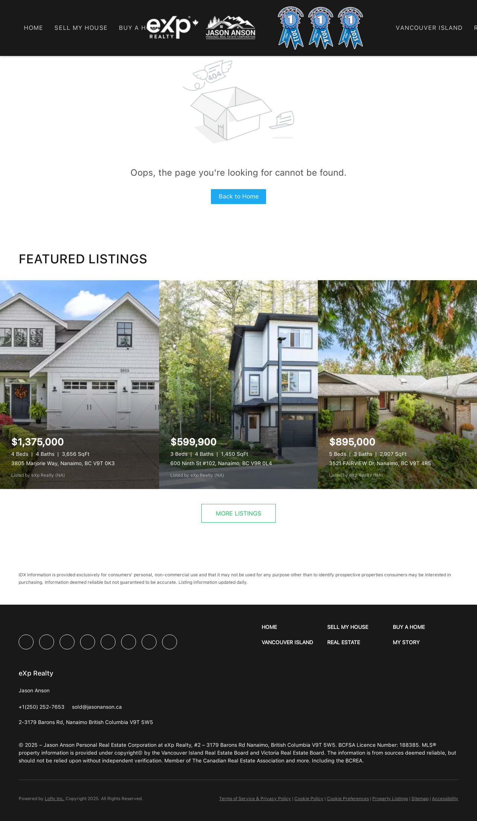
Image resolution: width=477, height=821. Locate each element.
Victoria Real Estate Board (292, 753)
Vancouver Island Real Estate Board (205, 753)
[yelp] (87, 641)
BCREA (353, 761)
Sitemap (420, 798)
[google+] (169, 641)
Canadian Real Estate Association (243, 761)
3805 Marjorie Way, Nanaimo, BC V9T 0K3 (63, 463)
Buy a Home (140, 27)
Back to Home (239, 196)
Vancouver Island (429, 27)
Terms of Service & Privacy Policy (255, 798)
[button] (294, 627)
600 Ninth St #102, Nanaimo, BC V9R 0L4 (221, 463)
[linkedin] (46, 641)
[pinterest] (149, 641)
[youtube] (128, 641)
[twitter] (67, 641)
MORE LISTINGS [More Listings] (238, 513)
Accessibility (445, 798)
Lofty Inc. (54, 798)
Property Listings (390, 798)
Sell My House (80, 27)
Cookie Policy (308, 798)
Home (33, 27)
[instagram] (108, 641)
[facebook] (26, 641)
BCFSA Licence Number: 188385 (378, 745)
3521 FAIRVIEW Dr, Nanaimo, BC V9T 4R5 (380, 463)
